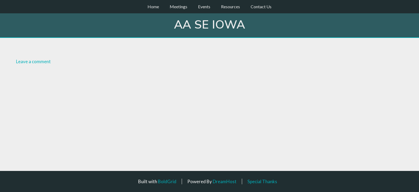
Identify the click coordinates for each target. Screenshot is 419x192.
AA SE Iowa (209, 25)
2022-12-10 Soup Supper (119, 49)
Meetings (178, 6)
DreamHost (224, 181)
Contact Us (261, 6)
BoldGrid (167, 181)
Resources (230, 6)
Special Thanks (262, 181)
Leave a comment (33, 61)
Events (204, 6)
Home (153, 6)
